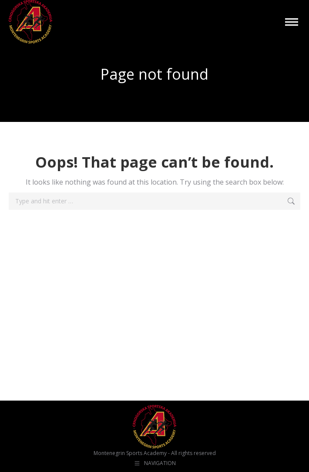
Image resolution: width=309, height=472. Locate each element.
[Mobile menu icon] (291, 22)
